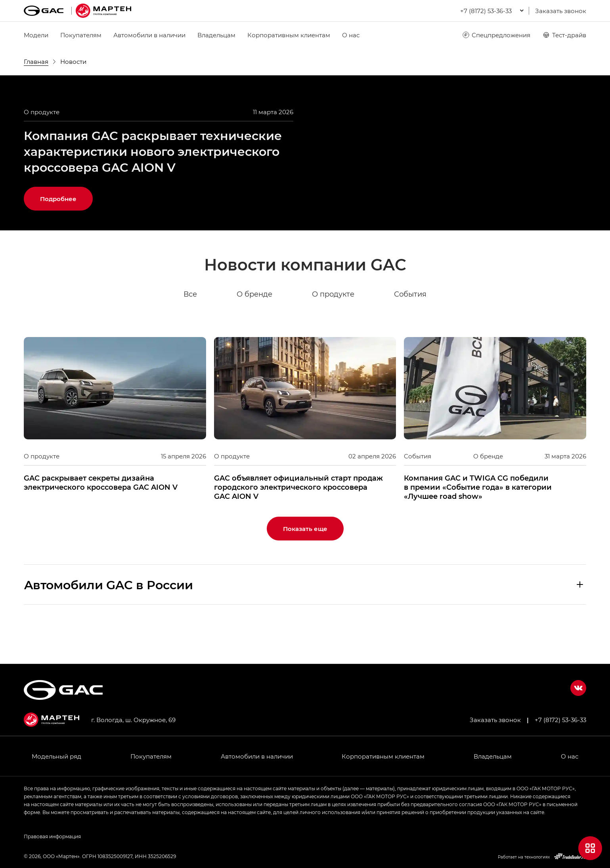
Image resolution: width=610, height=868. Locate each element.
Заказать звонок (560, 11)
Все (190, 330)
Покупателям (80, 35)
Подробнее (58, 234)
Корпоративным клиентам (288, 35)
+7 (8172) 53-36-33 (560, 720)
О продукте (333, 330)
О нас (350, 35)
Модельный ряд (56, 756)
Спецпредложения (496, 35)
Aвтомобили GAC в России (108, 620)
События (410, 330)
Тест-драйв (564, 35)
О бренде (254, 330)
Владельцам (216, 35)
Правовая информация (52, 836)
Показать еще (305, 564)
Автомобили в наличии (149, 35)
